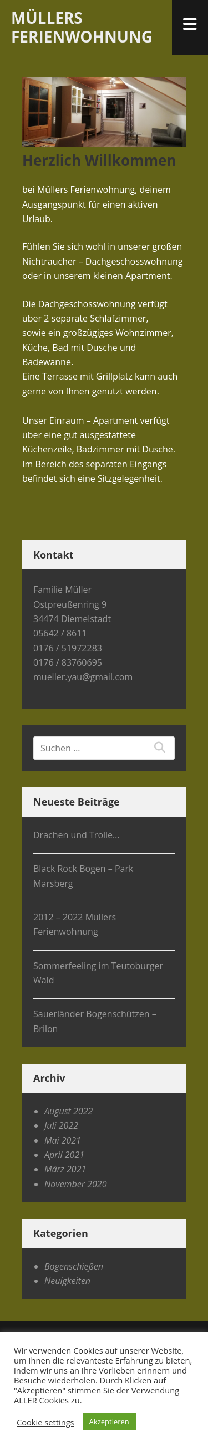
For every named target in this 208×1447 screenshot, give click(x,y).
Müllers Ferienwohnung (82, 27)
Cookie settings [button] (45, 1422)
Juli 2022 (61, 1125)
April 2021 (64, 1155)
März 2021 (65, 1169)
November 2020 (75, 1184)
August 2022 (68, 1111)
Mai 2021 (62, 1140)
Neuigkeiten (67, 1281)
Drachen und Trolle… (76, 835)
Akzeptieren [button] (109, 1422)
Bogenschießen (73, 1266)
